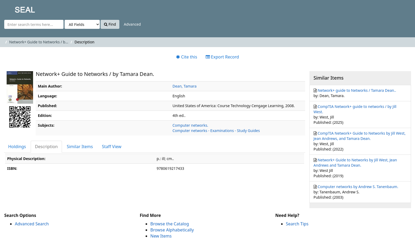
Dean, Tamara (185, 86)
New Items (161, 236)
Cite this (186, 57)
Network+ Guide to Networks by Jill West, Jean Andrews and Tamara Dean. (355, 162)
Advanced (132, 24)
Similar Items (80, 146)
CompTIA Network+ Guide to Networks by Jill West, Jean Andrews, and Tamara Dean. (360, 136)
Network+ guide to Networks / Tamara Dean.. (357, 90)
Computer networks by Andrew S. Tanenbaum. (358, 186)
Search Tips (297, 224)
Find (110, 24)
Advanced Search (32, 224)
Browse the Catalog (169, 224)
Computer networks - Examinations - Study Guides (216, 130)
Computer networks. (190, 125)
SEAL (14, 8)
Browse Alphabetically (172, 230)
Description (46, 146)
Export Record (222, 57)
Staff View (111, 146)
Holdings (17, 146)
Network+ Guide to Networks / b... (38, 41)
